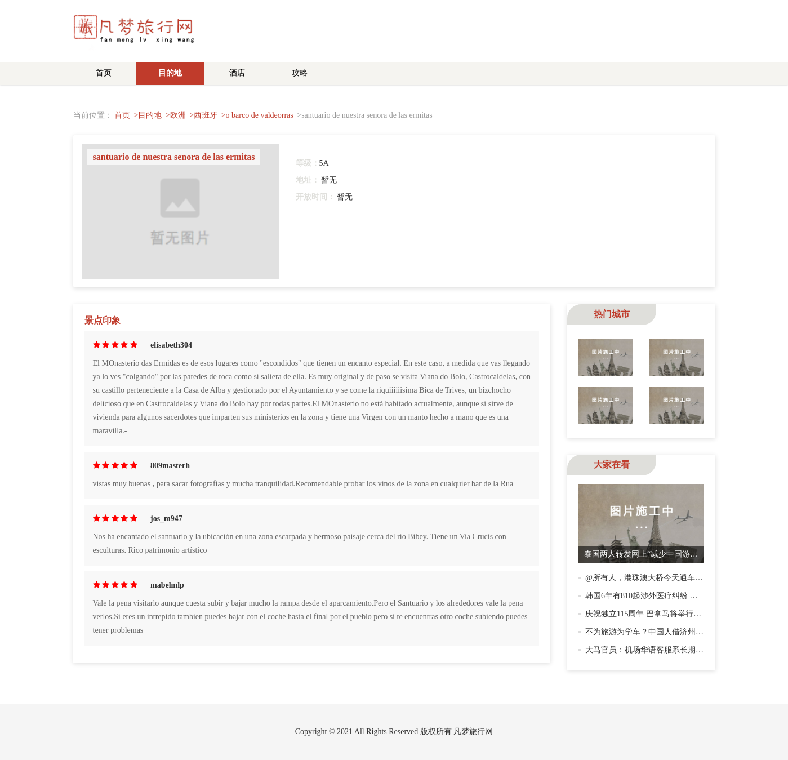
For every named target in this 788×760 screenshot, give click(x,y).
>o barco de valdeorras (257, 115)
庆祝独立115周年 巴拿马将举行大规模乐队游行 (667, 614)
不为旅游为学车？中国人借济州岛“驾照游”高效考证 (675, 632)
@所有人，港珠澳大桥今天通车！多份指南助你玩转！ (679, 578)
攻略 (300, 73)
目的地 (170, 73)
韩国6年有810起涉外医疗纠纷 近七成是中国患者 (669, 596)
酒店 (237, 73)
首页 (104, 73)
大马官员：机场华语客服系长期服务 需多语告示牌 (673, 650)
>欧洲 (176, 115)
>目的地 (148, 115)
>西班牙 (203, 115)
